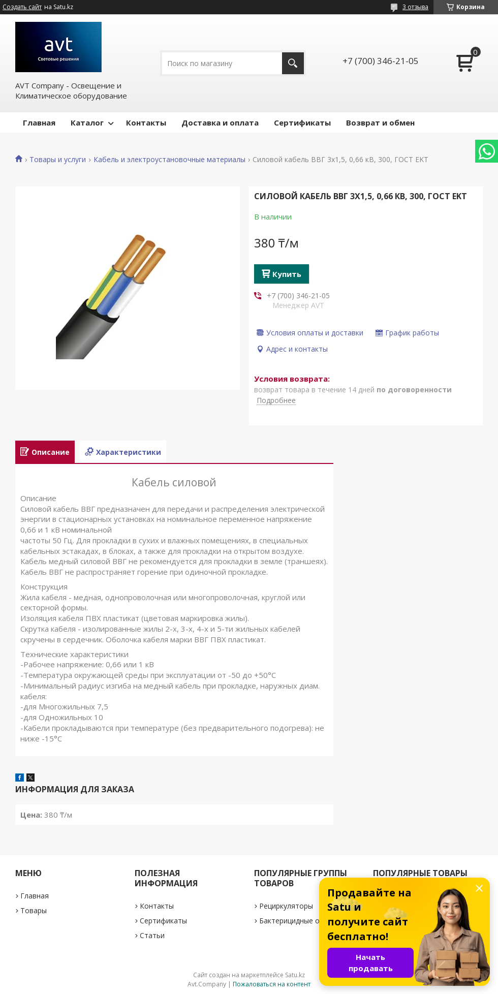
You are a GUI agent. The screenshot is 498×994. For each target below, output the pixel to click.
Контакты (146, 122)
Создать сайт (22, 7)
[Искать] (293, 63)
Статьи (152, 935)
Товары (33, 910)
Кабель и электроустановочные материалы (169, 159)
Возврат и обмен (380, 122)
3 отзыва (415, 7)
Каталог (87, 122)
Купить (286, 274)
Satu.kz (295, 975)
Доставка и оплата (220, 122)
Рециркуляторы (286, 906)
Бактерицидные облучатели (307, 920)
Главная (39, 122)
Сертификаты (302, 122)
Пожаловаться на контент (271, 984)
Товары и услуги (57, 159)
